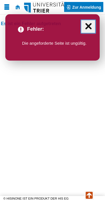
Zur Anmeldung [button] (86, 7)
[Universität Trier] (45, 7)
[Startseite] (17, 7)
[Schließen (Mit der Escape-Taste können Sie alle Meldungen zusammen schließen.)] (88, 26)
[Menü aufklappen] (7, 7)
